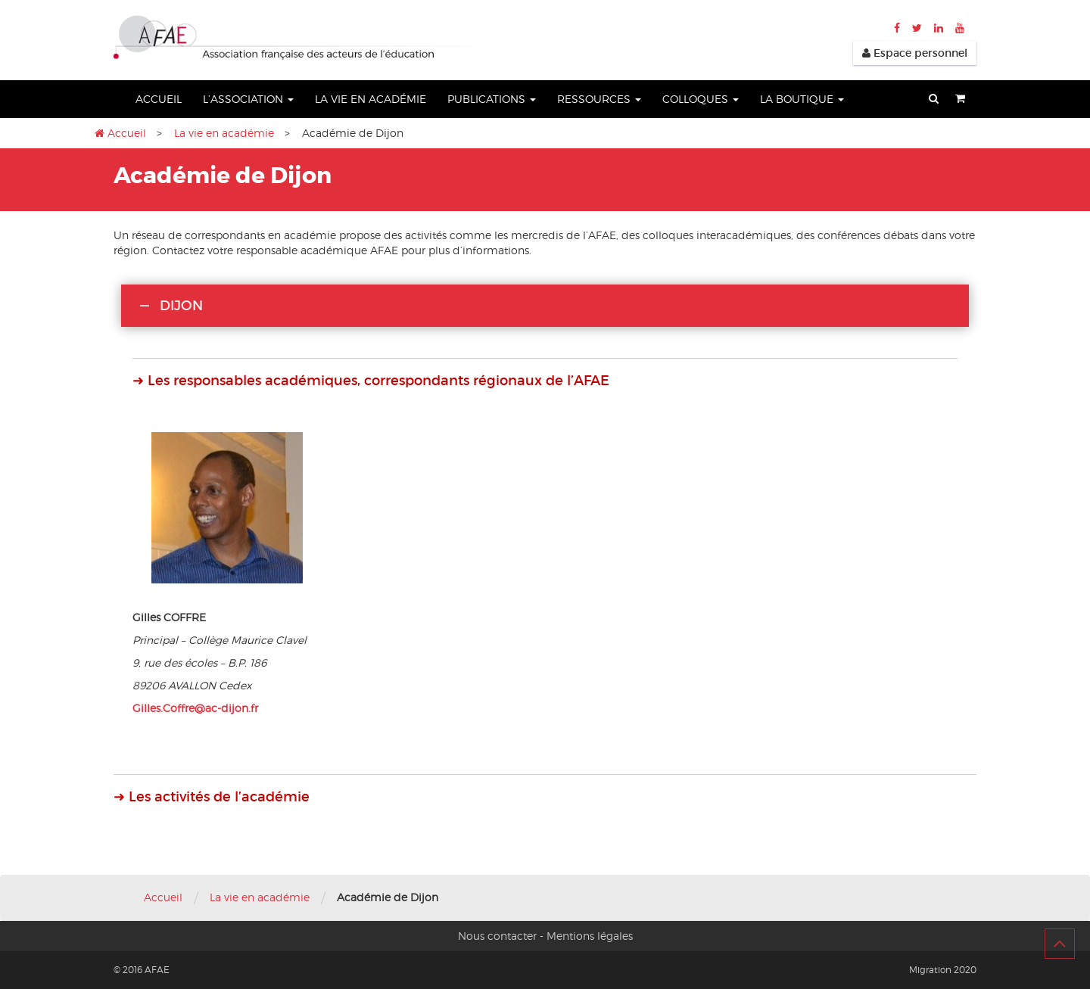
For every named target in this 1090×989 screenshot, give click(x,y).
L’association (248, 98)
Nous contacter (497, 935)
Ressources (599, 98)
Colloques (700, 98)
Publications (491, 98)
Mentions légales (590, 935)
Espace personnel (914, 53)
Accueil (158, 98)
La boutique (802, 98)
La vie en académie (370, 98)
